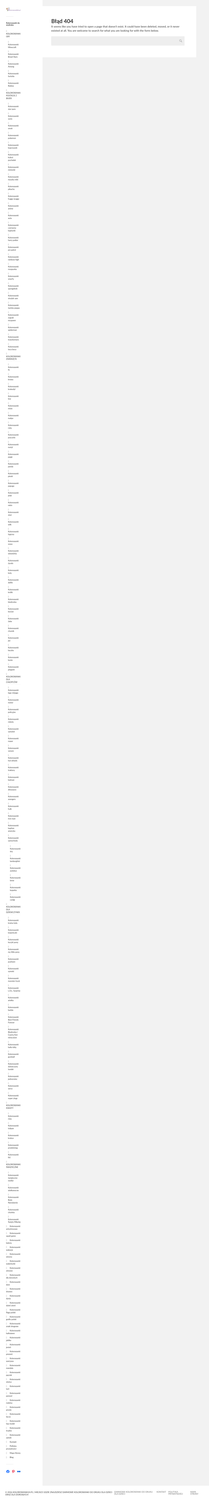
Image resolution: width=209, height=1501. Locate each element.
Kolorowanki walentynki (13, 1262)
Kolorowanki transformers (13, 338)
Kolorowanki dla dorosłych (13, 1276)
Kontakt (13, 1442)
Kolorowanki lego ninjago (13, 691)
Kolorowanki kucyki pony (13, 940)
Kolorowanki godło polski (13, 1318)
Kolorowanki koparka (15, 888)
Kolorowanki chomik (13, 629)
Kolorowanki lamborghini (15, 859)
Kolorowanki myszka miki (13, 178)
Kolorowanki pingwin (13, 668)
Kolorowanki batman (13, 778)
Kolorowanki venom (13, 749)
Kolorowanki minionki (13, 168)
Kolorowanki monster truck (14, 979)
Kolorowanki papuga (13, 484)
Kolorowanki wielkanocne (13, 1189)
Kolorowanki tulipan (13, 1127)
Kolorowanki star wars (13, 107)
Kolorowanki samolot (13, 730)
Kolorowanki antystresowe (13, 1227)
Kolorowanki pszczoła (13, 436)
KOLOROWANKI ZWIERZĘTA (13, 357)
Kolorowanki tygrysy (13, 532)
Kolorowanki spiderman (13, 328)
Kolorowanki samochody (13, 839)
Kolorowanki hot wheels (13, 759)
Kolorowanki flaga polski (13, 1311)
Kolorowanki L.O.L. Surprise (14, 989)
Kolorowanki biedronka (13, 600)
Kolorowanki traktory (13, 768)
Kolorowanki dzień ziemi (13, 1304)
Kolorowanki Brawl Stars (13, 55)
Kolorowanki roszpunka (13, 268)
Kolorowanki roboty (13, 720)
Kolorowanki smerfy (13, 277)
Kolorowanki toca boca (13, 348)
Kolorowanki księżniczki (13, 931)
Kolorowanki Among (13, 65)
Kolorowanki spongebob (13, 287)
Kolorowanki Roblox (13, 84)
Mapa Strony (15, 1453)
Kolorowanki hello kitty (13, 1045)
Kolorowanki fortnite (13, 74)
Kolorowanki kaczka (13, 649)
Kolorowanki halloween (13, 1332)
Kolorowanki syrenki (13, 970)
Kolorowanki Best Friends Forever (13, 1020)
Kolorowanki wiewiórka (13, 552)
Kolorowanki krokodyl (13, 387)
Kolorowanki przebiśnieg (13, 1146)
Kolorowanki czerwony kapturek (13, 228)
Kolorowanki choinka (13, 1211)
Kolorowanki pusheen (13, 960)
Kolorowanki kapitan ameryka (13, 828)
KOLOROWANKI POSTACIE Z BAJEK (13, 95)
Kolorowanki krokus (13, 1136)
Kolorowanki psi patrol (13, 248)
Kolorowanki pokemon (13, 136)
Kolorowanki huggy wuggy (13, 197)
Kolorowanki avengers (13, 797)
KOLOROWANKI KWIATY (13, 1106)
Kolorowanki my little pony (14, 950)
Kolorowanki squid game (13, 1234)
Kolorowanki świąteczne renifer (13, 1178)
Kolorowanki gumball (13, 1055)
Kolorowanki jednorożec (13, 1077)
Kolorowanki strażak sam (13, 297)
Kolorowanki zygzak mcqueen (13, 318)
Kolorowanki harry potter (13, 239)
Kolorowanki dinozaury (13, 788)
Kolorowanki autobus (15, 869)
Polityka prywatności (11, 1447)
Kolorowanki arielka (13, 999)
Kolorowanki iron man (13, 817)
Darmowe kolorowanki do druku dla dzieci (133, 1493)
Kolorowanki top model (13, 1422)
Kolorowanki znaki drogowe (13, 1325)
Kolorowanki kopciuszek (13, 146)
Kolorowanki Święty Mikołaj (14, 1220)
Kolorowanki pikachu (13, 187)
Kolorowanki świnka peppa (14, 306)
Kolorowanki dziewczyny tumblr (13, 1066)
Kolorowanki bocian (13, 610)
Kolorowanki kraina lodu (13, 921)
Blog (12, 1457)
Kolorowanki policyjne (13, 710)
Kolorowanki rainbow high (13, 258)
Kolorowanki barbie (13, 1008)
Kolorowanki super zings (13, 1097)
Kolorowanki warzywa (13, 1359)
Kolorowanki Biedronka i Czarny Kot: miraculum (13, 1033)
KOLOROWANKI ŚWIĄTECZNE (13, 1165)
